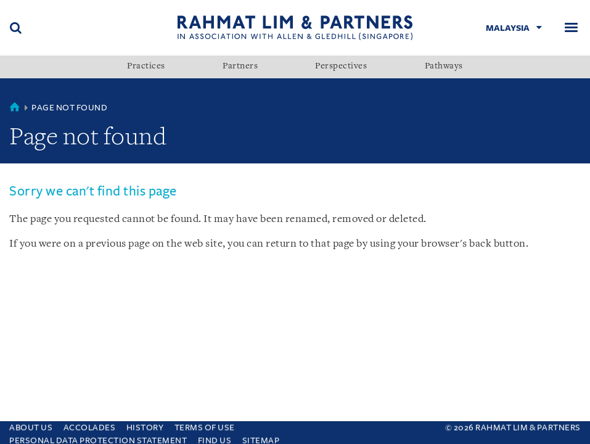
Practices (146, 66)
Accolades (90, 424)
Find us (215, 437)
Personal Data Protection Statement (98, 437)
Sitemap (261, 437)
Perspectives (341, 66)
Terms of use (204, 424)
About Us (30, 424)
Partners (240, 66)
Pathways (444, 66)
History (145, 424)
